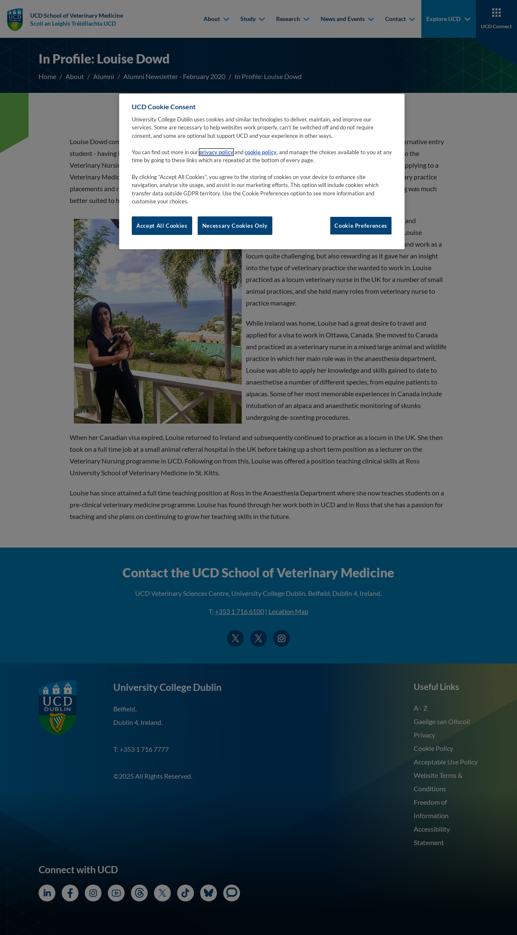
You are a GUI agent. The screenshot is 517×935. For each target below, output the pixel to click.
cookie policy (261, 152)
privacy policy (216, 152)
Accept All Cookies (162, 225)
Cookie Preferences (360, 225)
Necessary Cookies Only (235, 225)
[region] (262, 171)
